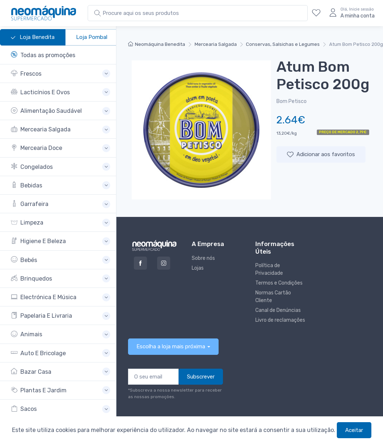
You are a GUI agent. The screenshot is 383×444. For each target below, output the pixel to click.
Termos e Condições (279, 283)
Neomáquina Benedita (156, 44)
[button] (60, 73)
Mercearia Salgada (216, 44)
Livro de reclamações (280, 320)
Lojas (198, 268)
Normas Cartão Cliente (273, 297)
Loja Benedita (33, 37)
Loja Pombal (91, 37)
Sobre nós (203, 258)
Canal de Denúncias (278, 310)
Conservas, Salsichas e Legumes (283, 44)
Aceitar (354, 430)
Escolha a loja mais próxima (170, 346)
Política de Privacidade (269, 269)
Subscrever (201, 376)
